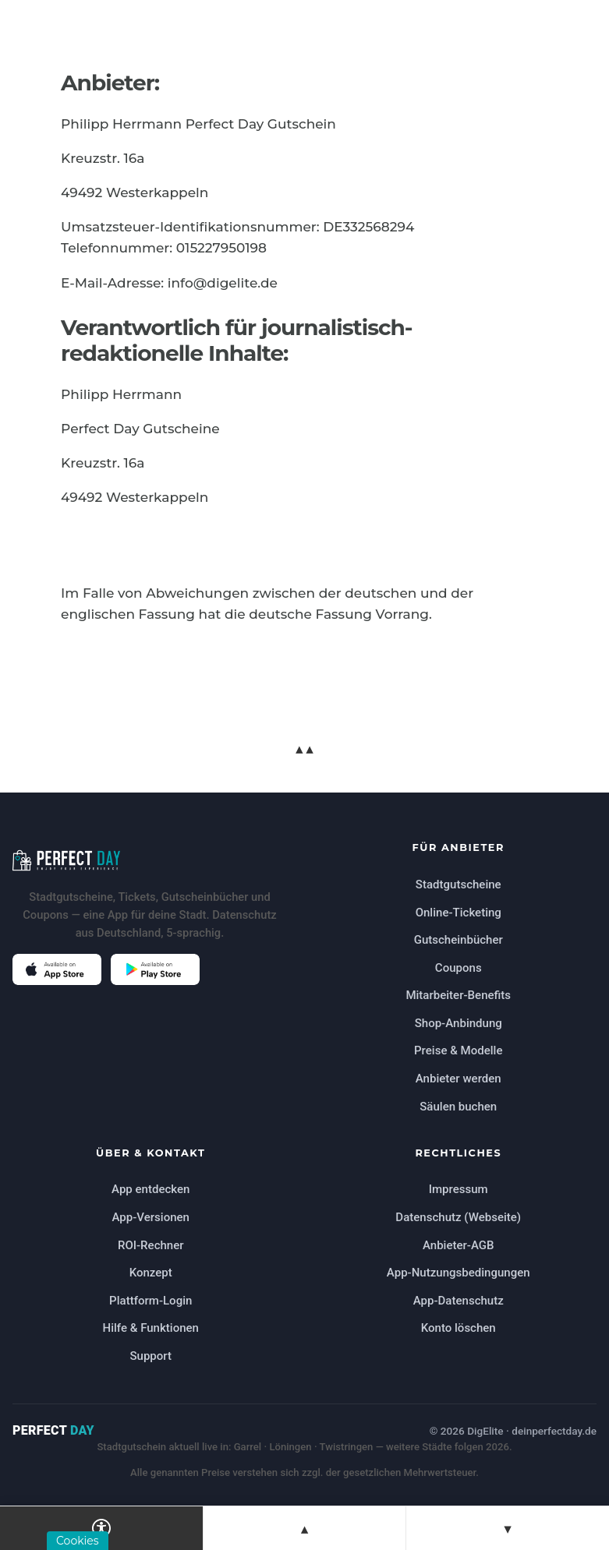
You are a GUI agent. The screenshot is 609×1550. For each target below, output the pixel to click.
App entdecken (150, 1189)
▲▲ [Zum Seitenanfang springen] (304, 748)
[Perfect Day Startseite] (150, 860)
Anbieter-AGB (458, 1245)
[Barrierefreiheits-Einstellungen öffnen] (102, 1528)
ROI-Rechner (151, 1245)
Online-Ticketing (458, 913)
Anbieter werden (458, 1079)
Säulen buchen (458, 1107)
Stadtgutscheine (458, 884)
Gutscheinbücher (458, 940)
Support (150, 1356)
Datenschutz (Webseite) (458, 1217)
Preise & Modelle (458, 1050)
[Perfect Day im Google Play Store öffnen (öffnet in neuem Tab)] (155, 969)
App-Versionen (150, 1217)
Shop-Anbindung (458, 1023)
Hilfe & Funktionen (151, 1328)
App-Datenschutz (458, 1301)
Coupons (458, 968)
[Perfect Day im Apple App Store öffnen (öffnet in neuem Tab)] (56, 969)
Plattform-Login (150, 1301)
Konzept (150, 1273)
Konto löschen (458, 1328)
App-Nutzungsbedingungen (458, 1273)
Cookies (77, 1541)
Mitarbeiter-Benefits (458, 995)
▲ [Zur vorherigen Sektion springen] (304, 1528)
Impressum (458, 1189)
